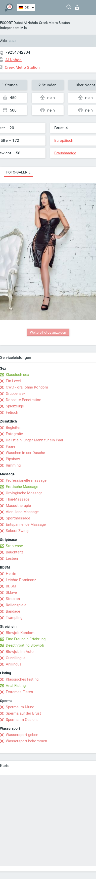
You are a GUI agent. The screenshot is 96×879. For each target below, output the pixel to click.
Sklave (11, 592)
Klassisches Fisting (22, 679)
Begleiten (13, 427)
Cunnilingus (15, 658)
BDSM (11, 586)
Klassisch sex (17, 374)
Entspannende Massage (26, 524)
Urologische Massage (24, 493)
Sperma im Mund (20, 707)
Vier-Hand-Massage (22, 512)
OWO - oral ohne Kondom (27, 387)
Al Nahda (31, 23)
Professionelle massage (26, 480)
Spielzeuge (15, 406)
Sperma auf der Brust (23, 713)
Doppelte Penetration (23, 400)
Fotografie (14, 434)
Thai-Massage (17, 499)
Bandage (13, 611)
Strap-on (13, 598)
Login (77, 7)
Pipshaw (13, 459)
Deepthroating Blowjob (25, 645)
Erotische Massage (22, 486)
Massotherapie (18, 505)
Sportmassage (18, 518)
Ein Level (13, 381)
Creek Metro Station (54, 23)
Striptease (14, 546)
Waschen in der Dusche (25, 452)
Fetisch (12, 412)
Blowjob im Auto (20, 651)
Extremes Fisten (19, 692)
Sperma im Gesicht (22, 719)
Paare (10, 446)
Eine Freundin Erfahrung (25, 639)
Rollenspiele (16, 605)
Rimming (13, 465)
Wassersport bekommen (26, 741)
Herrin (11, 573)
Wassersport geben (22, 734)
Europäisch (63, 140)
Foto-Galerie (18, 172)
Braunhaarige (65, 153)
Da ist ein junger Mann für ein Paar (34, 440)
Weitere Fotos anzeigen (48, 332)
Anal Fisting (16, 685)
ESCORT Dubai (11, 23)
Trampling (14, 617)
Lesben (12, 558)
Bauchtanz (14, 552)
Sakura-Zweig (17, 531)
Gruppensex (15, 393)
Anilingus (13, 664)
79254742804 (17, 52)
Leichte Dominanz (21, 580)
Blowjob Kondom (20, 632)
